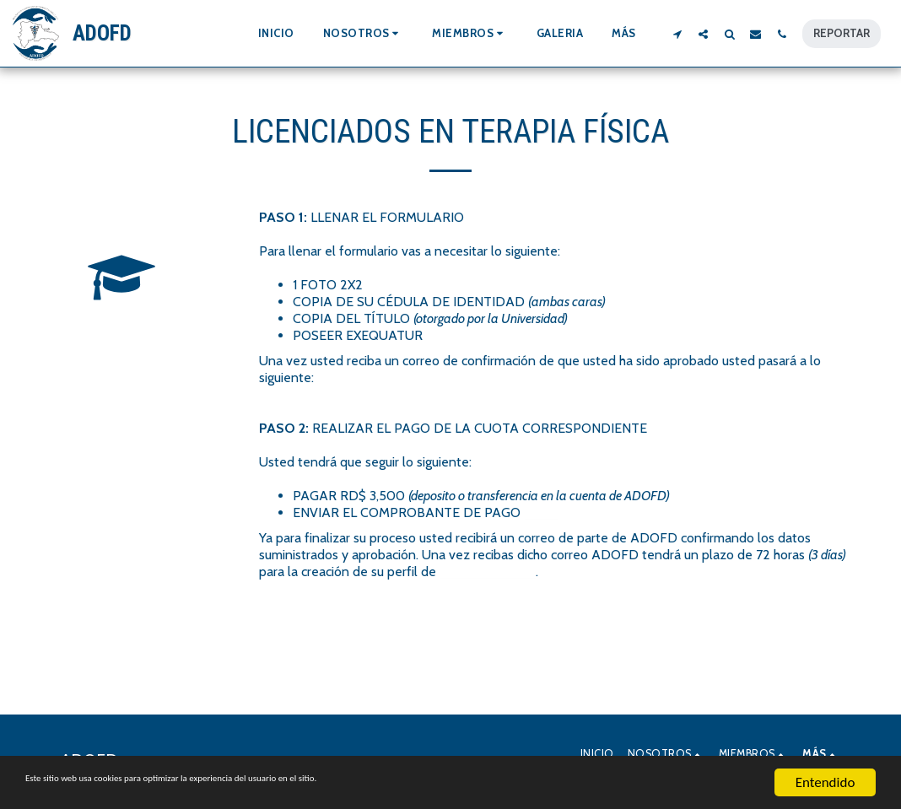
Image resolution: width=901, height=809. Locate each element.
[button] (364, 34)
